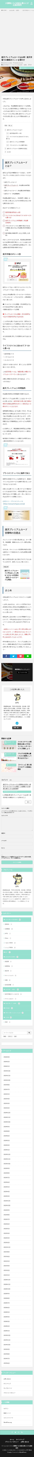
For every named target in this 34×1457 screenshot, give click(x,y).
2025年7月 (7, 1089)
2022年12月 (7, 1200)
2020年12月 (7, 1279)
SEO (15, 1036)
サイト (3, 848)
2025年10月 (7, 1080)
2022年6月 (7, 1224)
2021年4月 (7, 1265)
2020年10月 (7, 1289)
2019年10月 (7, 1344)
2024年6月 (7, 1136)
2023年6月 (7, 1182)
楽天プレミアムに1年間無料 (15, 142)
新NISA (8, 924)
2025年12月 (7, 1071)
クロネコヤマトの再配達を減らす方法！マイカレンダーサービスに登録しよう (25, 745)
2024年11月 (7, 1117)
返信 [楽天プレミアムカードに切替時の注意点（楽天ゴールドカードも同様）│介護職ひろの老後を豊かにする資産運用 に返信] (28, 802)
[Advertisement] (17, 35)
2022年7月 (7, 1219)
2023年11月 (7, 1159)
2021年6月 (7, 1256)
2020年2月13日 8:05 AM (10, 791)
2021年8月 (7, 1252)
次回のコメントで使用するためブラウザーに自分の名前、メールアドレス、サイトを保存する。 (16, 857)
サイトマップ (7, 1383)
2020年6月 (7, 1307)
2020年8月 (7, 1298)
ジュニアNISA (10, 947)
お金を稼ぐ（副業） (14, 10)
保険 (8, 980)
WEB (5, 1036)
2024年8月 (7, 1131)
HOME (5, 10)
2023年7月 (7, 1177)
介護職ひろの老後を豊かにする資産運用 (17, 4)
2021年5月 (7, 1261)
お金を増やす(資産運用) (13, 920)
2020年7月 (7, 1303)
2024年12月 (7, 1112)
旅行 (8, 952)
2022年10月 (7, 1205)
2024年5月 (7, 1140)
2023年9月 (7, 1168)
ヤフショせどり (11, 764)
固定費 (8, 961)
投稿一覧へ (16, 727)
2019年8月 (7, 1354)
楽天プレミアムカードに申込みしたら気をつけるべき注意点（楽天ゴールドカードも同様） (11, 575)
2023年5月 (7, 1187)
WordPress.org (8, 1422)
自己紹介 (9, 1008)
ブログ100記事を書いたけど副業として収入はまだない (25, 756)
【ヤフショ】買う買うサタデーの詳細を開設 (25, 767)
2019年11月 (7, 1340)
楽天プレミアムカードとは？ (13, 130)
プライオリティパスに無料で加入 (16, 145)
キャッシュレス (10, 975)
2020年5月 (7, 1312)
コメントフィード (8, 1417)
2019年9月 (7, 1349)
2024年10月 (7, 1122)
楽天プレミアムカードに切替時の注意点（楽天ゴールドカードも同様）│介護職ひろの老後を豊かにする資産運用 (17, 786)
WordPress (22, 1452)
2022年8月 (7, 1214)
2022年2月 (7, 1242)
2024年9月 (7, 1126)
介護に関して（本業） (12, 1003)
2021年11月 (7, 1247)
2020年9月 (7, 1293)
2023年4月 (7, 1191)
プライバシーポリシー (9, 1393)
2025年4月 (7, 1098)
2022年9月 (7, 1210)
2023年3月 (7, 1196)
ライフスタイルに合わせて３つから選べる (17, 137)
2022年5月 (7, 1228)
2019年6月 (7, 1363)
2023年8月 (7, 1173)
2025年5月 (7, 1094)
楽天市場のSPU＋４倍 (13, 133)
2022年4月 (7, 1233)
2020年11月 (7, 1284)
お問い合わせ (7, 1379)
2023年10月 (7, 1163)
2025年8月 (7, 1084)
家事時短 (9, 966)
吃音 (8, 1022)
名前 (3, 833)
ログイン (6, 1408)
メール (3, 840)
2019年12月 (7, 1335)
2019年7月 (7, 1358)
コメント (4, 815)
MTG (8, 933)
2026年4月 (7, 1057)
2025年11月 (7, 1075)
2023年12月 (7, 1154)
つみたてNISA (10, 943)
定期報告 (9, 929)
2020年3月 (7, 1321)
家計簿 (8, 971)
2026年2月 (7, 1061)
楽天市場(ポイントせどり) (10, 64)
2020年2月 (7, 1326)
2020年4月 (7, 1317)
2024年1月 (7, 1150)
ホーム (12, 1439)
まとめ (8, 152)
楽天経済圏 (9, 985)
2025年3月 (7, 1103)
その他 (8, 1017)
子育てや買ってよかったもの (14, 1013)
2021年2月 (7, 1270)
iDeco (8, 938)
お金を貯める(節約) (11, 957)
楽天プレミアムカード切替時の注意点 (16, 148)
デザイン (10, 1036)
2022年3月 (7, 1238)
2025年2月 (7, 1108)
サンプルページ (8, 1388)
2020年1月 (7, 1330)
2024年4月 (7, 1145)
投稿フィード (7, 1413)
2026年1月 (7, 1066)
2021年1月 (7, 1275)
